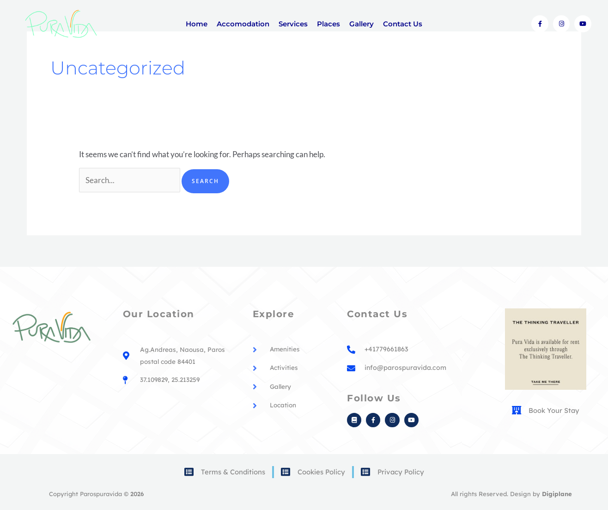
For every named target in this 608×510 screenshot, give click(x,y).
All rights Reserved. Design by (512, 494)
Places (328, 23)
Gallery (361, 23)
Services (293, 23)
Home (196, 23)
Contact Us (402, 23)
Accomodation (243, 23)
